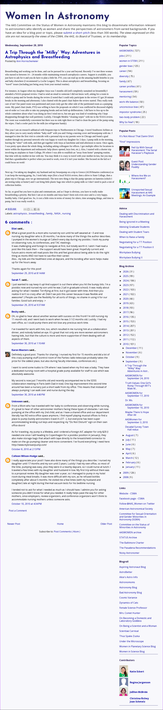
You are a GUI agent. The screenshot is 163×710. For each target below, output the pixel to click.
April (128, 453)
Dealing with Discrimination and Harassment (136, 215)
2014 (126, 325)
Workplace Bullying (129, 252)
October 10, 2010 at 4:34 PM (27, 503)
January (130, 466)
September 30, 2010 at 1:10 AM (28, 343)
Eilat (14, 228)
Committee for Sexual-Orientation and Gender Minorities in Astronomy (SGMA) (137, 516)
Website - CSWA (128, 493)
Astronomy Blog (128, 587)
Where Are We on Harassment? (141, 177)
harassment (126, 91)
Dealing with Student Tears (134, 232)
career (123, 71)
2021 (126, 294)
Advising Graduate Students (134, 226)
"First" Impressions (129, 141)
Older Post (106, 523)
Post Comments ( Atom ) (67, 531)
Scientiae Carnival (129, 631)
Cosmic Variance (128, 597)
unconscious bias (129, 106)
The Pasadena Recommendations (137, 547)
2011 (126, 339)
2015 (126, 321)
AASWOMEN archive (130, 532)
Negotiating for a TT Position (135, 242)
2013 (126, 330)
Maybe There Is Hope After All (137, 414)
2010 (126, 344)
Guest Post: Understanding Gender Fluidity (143, 164)
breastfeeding (37, 213)
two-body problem (129, 117)
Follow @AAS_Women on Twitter (137, 503)
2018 (126, 307)
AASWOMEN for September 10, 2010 (137, 406)
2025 (126, 276)
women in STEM (128, 60)
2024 (126, 280)
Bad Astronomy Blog (130, 592)
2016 (126, 316)
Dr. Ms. (129, 400)
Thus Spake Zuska (129, 636)
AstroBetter (125, 572)
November (132, 352)
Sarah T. (17, 279)
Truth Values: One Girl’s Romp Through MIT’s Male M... (138, 385)
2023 (126, 285)
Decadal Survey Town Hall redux (137, 428)
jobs (122, 55)
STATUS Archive (128, 537)
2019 (126, 303)
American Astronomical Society (136, 508)
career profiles (127, 86)
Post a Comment (18, 510)
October (130, 357)
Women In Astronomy (57, 16)
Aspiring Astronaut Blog (132, 567)
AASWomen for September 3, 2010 (136, 421)
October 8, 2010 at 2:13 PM (26, 449)
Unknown (17, 401)
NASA (57, 213)
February (131, 462)
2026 (126, 271)
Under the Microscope (131, 641)
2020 (126, 298)
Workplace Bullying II (130, 257)
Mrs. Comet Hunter (129, 613)
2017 (126, 312)
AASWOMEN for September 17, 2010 (137, 394)
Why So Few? (126, 122)
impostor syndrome (130, 112)
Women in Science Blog (132, 651)
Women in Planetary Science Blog (137, 646)
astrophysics (20, 213)
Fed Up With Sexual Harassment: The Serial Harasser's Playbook (144, 150)
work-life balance (129, 101)
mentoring (125, 96)
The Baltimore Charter (131, 542)
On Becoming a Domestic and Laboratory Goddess (135, 619)
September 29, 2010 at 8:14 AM (28, 273)
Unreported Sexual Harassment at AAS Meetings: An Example (143, 192)
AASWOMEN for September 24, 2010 (137, 377)
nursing (66, 213)
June (128, 444)
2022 (126, 289)
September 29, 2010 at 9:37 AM (28, 305)
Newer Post (13, 523)
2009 (126, 472)
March (129, 457)
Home (60, 523)
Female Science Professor (133, 607)
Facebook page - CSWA (131, 498)
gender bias (126, 66)
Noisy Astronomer (129, 552)
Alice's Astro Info (128, 577)
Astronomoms (127, 582)
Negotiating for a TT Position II (136, 247)
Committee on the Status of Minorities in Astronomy (134, 526)
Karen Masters (20, 350)
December (132, 348)
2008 (126, 477)
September (132, 361)
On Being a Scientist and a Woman (138, 626)
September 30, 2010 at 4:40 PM (28, 394)
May (128, 448)
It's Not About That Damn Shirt (136, 136)
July (128, 439)
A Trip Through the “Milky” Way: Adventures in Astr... (137, 368)
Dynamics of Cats (128, 602)
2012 (126, 334)
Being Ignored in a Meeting (134, 221)
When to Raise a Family (131, 237)
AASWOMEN (126, 50)
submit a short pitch (76, 32)
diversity (124, 76)
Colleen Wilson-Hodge (25, 456)
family (49, 213)
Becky (15, 311)
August (130, 435)
